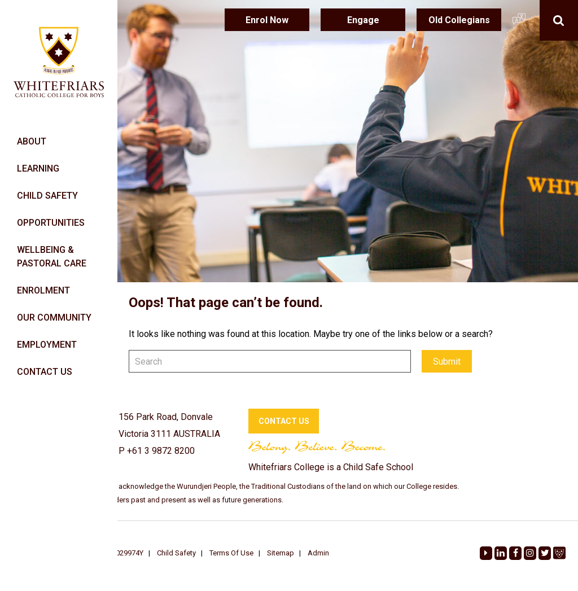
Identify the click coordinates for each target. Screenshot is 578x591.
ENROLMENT (43, 290)
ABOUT (31, 141)
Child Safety (176, 553)
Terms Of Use (231, 553)
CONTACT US (44, 371)
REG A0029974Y (117, 553)
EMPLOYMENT (47, 344)
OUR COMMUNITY (54, 317)
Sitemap (280, 553)
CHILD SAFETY (47, 195)
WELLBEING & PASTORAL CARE (51, 256)
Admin (318, 553)
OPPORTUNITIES (51, 222)
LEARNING (38, 168)
